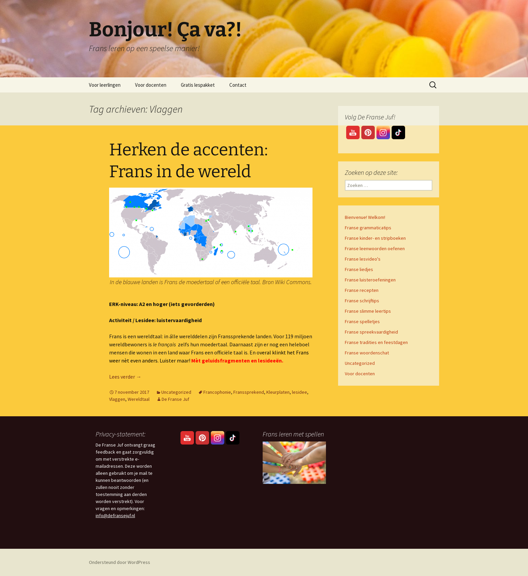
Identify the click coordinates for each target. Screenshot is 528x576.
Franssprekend (248, 392)
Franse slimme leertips (368, 311)
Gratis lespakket (198, 85)
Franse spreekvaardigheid (371, 332)
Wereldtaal (139, 399)
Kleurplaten (278, 392)
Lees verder (125, 376)
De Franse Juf (175, 399)
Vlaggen (117, 399)
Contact (237, 85)
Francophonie (217, 392)
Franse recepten (361, 290)
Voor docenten (150, 85)
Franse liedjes (359, 269)
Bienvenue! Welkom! (365, 217)
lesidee (299, 392)
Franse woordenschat (367, 353)
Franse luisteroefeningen (370, 280)
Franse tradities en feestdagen (376, 342)
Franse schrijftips (362, 301)
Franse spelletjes (362, 321)
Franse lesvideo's (363, 259)
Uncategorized (176, 392)
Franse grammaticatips (368, 228)
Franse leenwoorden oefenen (375, 248)
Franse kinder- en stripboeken (375, 238)
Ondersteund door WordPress (119, 562)
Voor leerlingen (105, 85)
